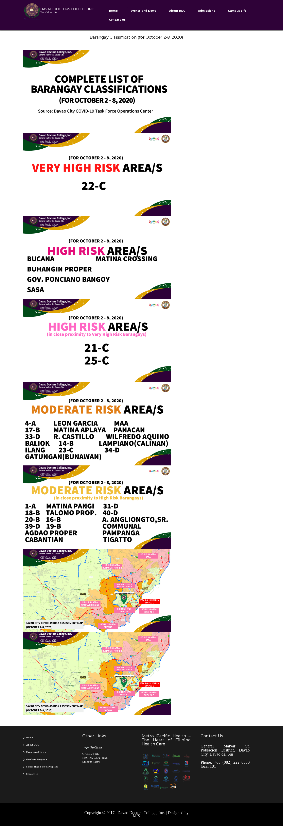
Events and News (143, 11)
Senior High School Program (42, 766)
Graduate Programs (36, 759)
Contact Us (117, 19)
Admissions (206, 11)
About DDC (177, 11)
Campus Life (237, 11)
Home (113, 11)
